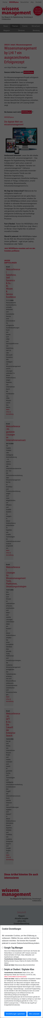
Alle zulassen (34, 1014)
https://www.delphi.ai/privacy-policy (15, 976)
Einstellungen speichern (15, 1014)
